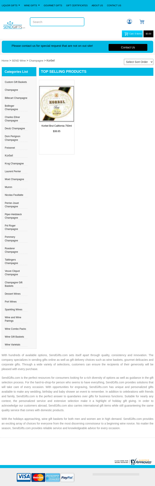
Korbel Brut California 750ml (57, 125)
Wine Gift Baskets (14, 336)
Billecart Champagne (16, 98)
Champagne (36, 60)
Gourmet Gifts (53, 5)
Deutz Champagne (15, 128)
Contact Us (114, 5)
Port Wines (11, 301)
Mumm (8, 187)
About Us (97, 5)
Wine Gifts (32, 5)
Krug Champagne (14, 163)
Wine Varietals (12, 344)
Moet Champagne (14, 179)
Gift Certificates (77, 5)
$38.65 (56, 131)
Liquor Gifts (11, 5)
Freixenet (10, 147)
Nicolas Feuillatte (14, 195)
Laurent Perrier (13, 171)
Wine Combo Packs (15, 328)
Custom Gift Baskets (16, 82)
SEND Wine (19, 60)
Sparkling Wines (13, 309)
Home (5, 60)
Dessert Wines (13, 293)
